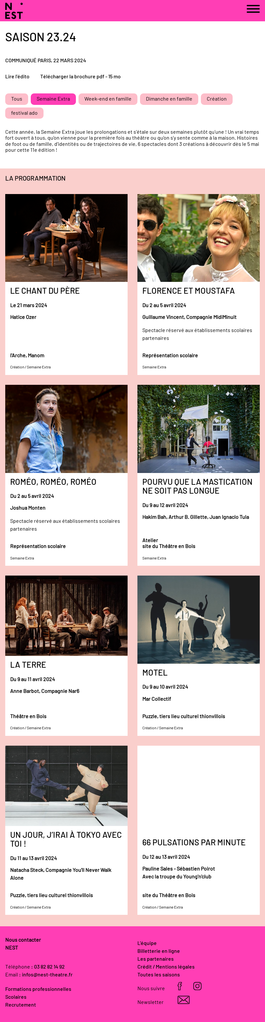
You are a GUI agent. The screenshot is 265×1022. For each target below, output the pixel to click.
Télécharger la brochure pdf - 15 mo (80, 76)
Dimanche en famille (169, 99)
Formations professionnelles (38, 989)
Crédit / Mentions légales (166, 967)
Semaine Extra (53, 99)
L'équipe (147, 943)
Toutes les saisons (158, 974)
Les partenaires (155, 959)
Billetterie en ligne (158, 951)
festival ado (24, 113)
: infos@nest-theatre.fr (46, 974)
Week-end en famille (108, 99)
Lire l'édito (17, 76)
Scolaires (15, 997)
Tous (16, 99)
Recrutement (20, 1005)
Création (217, 99)
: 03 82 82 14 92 (48, 967)
